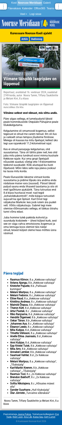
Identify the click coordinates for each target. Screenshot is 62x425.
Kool (14, 2)
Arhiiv (24, 39)
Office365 (39, 8)
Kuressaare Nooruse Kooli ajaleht (31, 33)
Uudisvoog (36, 39)
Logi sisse (35, 14)
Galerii (47, 2)
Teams (50, 8)
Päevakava (14, 8)
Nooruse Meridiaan (30, 2)
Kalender (27, 8)
